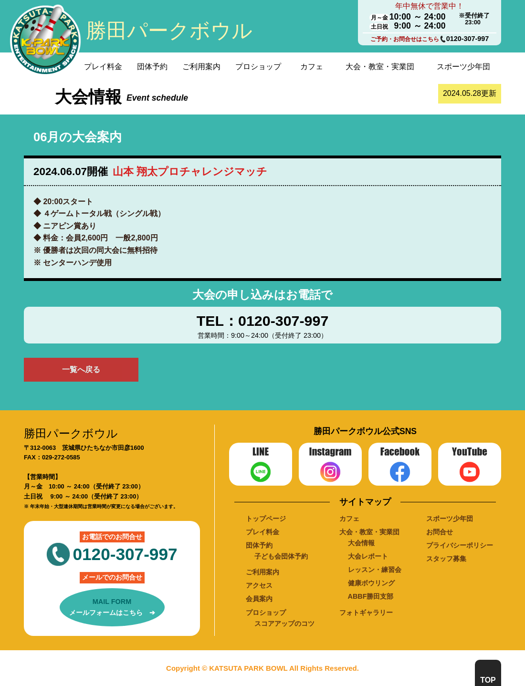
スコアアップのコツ (284, 623)
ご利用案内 (201, 66)
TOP (488, 680)
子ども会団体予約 (281, 556)
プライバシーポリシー (459, 545)
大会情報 (361, 543)
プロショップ (258, 66)
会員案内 (259, 599)
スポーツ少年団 (463, 66)
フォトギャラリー (366, 612)
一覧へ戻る (81, 369)
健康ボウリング (371, 583)
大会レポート (368, 556)
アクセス (259, 585)
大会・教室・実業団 (380, 66)
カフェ (311, 66)
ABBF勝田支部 (371, 596)
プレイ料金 (103, 66)
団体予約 (152, 66)
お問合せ (439, 532)
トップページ (266, 518)
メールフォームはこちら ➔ (112, 606)
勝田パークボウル (169, 30)
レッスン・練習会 (374, 569)
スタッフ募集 (446, 558)
